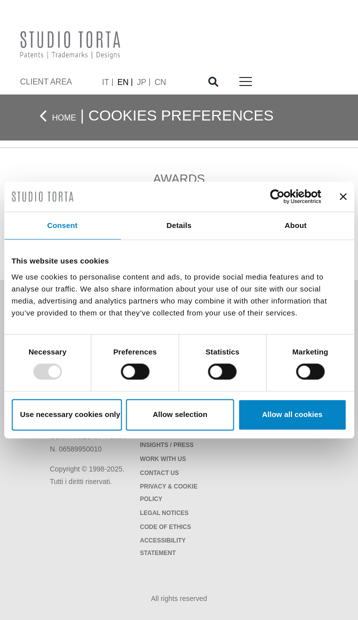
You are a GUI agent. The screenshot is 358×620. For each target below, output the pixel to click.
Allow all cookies (292, 414)
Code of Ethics (165, 527)
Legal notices (164, 513)
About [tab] (296, 225)
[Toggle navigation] (245, 82)
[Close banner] (342, 196)
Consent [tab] (62, 225)
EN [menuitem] (123, 82)
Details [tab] (179, 225)
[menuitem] (108, 82)
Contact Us (159, 473)
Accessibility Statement (163, 546)
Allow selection (180, 414)
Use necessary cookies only (70, 414)
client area (46, 82)
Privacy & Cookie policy (169, 492)
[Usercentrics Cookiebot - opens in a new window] (277, 196)
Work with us (163, 459)
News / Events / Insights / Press (167, 438)
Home (64, 118)
